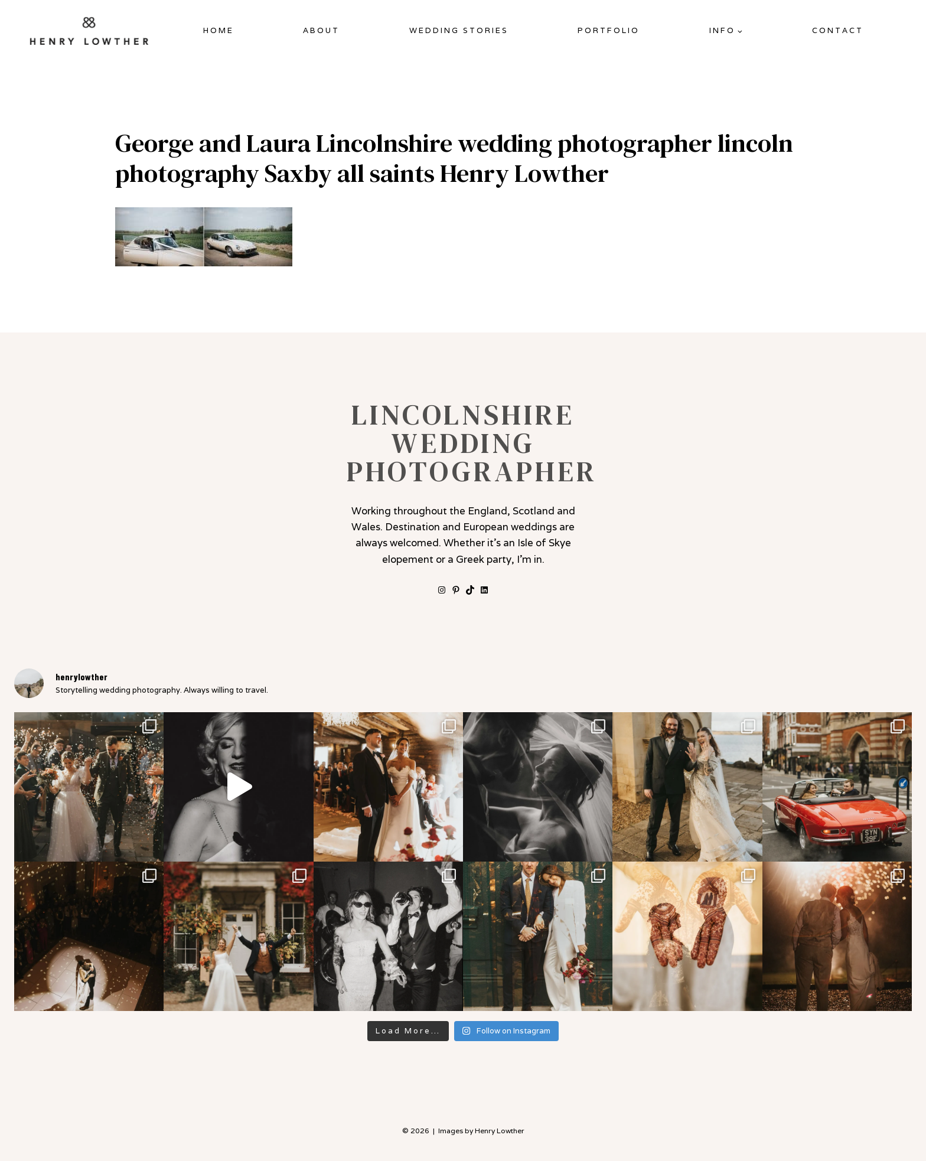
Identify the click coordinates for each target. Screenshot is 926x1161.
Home (218, 30)
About (321, 30)
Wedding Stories (458, 30)
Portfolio (609, 30)
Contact (837, 30)
